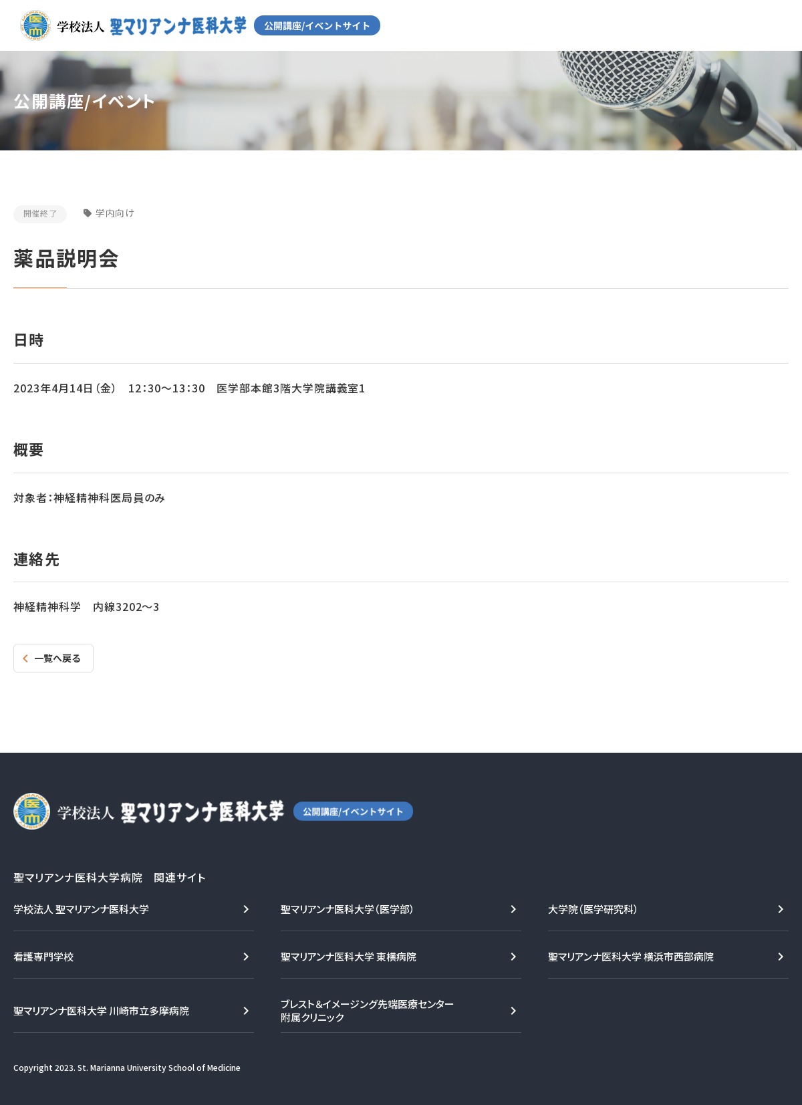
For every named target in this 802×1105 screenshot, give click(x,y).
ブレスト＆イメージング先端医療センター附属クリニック (367, 1010)
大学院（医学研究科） (593, 909)
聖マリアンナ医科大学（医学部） (348, 909)
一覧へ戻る (57, 657)
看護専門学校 (43, 956)
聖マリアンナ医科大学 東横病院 (348, 956)
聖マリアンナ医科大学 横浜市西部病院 (631, 956)
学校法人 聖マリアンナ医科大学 (81, 909)
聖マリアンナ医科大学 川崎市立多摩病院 (101, 1010)
